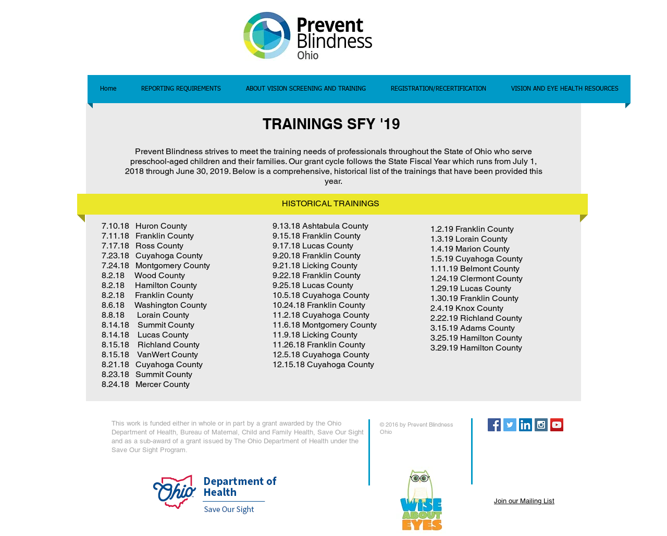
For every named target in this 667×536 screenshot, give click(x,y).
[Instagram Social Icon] (541, 424)
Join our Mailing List (524, 501)
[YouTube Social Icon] (556, 424)
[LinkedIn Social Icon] (525, 424)
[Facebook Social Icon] (494, 424)
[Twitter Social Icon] (509, 424)
